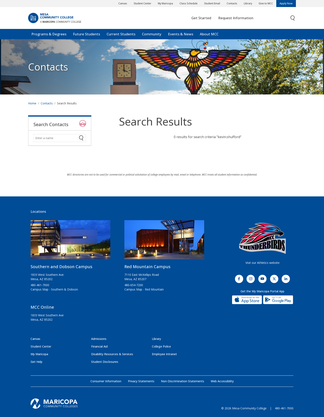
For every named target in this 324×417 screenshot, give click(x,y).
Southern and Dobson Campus (61, 266)
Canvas (122, 3)
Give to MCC (266, 3)
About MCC (209, 34)
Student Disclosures (104, 362)
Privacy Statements (141, 381)
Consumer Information (106, 381)
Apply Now (286, 3)
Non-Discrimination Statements (182, 381)
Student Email (212, 3)
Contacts (232, 3)
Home (32, 103)
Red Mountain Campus (147, 266)
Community (151, 34)
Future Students (86, 34)
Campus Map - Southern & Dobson (54, 289)
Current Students (121, 34)
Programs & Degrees (48, 34)
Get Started (201, 18)
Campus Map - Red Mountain (144, 289)
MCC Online (42, 307)
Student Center (142, 3)
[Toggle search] (293, 18)
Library (248, 3)
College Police (161, 346)
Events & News (180, 34)
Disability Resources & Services (112, 354)
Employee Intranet (164, 354)
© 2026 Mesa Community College (244, 408)
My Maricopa (165, 3)
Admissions (98, 339)
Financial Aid (99, 346)
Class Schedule (189, 3)
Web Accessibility (222, 381)
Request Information (235, 18)
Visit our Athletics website (262, 263)
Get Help (36, 362)
